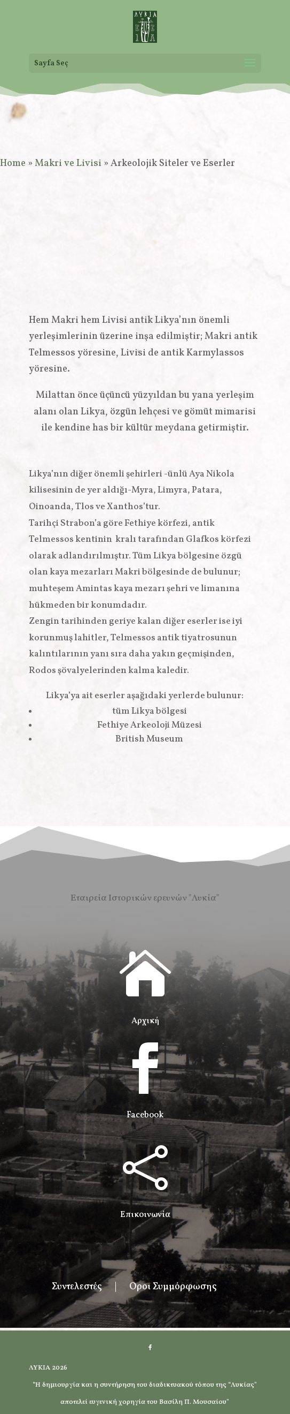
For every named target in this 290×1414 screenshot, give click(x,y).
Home (13, 163)
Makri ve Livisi (68, 163)
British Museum (149, 739)
